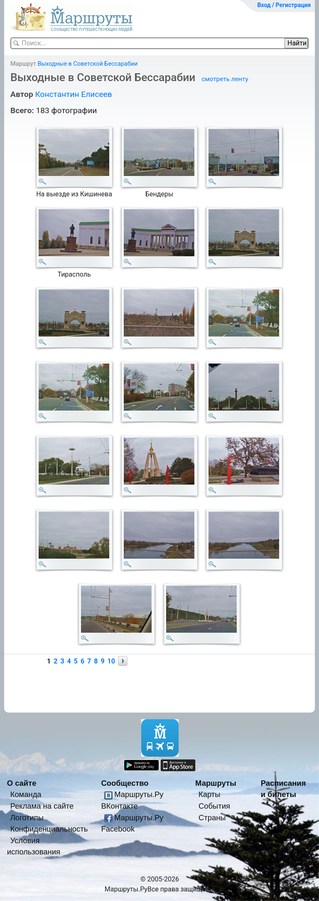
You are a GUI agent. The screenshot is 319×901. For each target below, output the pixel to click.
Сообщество (124, 783)
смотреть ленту (224, 79)
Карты (209, 794)
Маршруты (215, 783)
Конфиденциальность (49, 828)
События (214, 806)
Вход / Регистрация (284, 5)
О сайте (22, 783)
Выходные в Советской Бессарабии (87, 63)
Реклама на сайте (42, 806)
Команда (26, 794)
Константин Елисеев (73, 94)
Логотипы (27, 817)
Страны (212, 817)
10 (111, 661)
